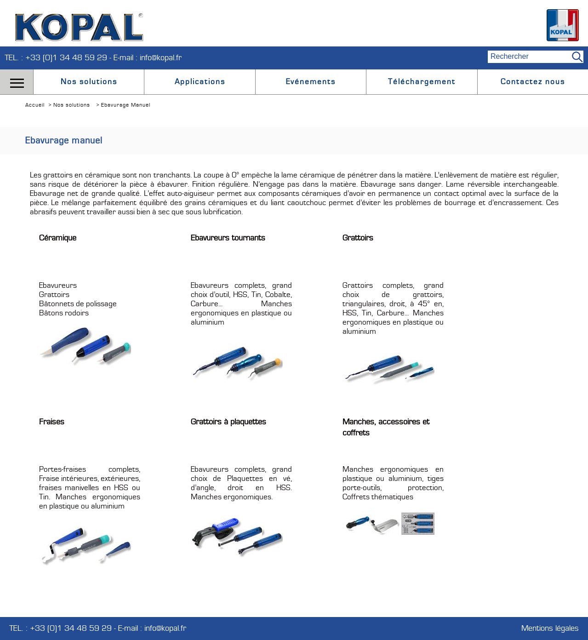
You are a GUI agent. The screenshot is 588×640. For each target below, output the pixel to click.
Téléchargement (422, 81)
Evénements (311, 81)
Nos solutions (89, 81)
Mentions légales (550, 628)
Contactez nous (533, 81)
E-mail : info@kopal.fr (148, 58)
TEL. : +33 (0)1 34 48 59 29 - (59, 58)
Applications (200, 81)
